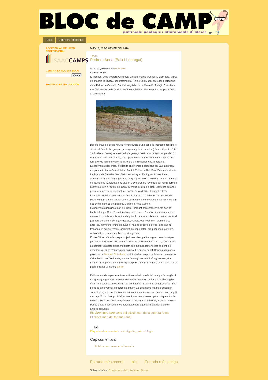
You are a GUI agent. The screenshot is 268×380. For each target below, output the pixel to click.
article (120, 266)
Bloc (49, 39)
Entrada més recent (106, 362)
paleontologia (145, 331)
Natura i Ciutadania (114, 254)
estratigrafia (128, 331)
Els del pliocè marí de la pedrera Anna (129, 312)
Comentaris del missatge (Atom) (128, 370)
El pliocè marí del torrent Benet (110, 317)
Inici (134, 362)
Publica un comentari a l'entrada (114, 346)
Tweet (93, 55)
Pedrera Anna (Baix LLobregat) (116, 60)
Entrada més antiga (161, 362)
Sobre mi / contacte (71, 39)
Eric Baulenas (120, 69)
